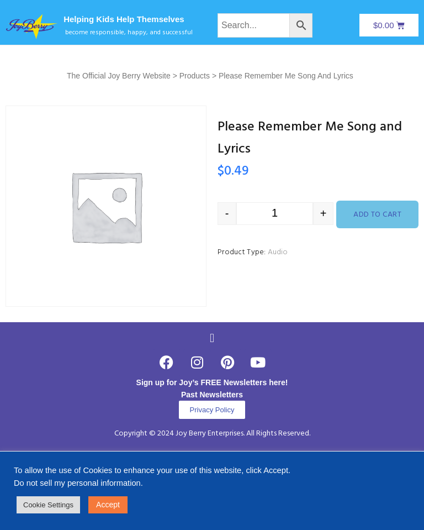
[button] (211, 338)
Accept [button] (108, 504)
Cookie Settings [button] (48, 505)
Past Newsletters (212, 394)
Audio (278, 252)
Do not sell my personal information (77, 483)
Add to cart (377, 214)
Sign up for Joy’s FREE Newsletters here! (212, 382)
